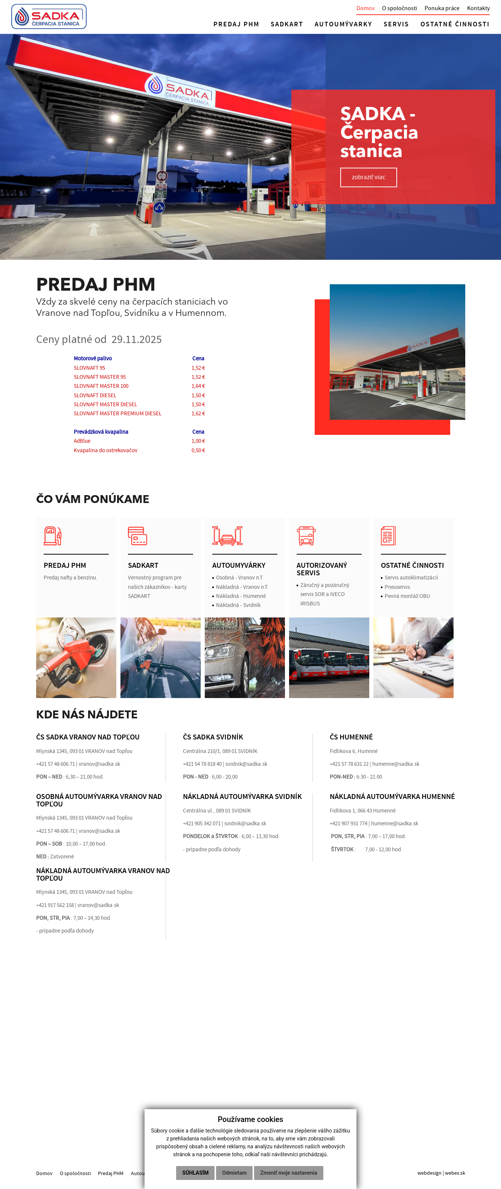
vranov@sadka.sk (99, 763)
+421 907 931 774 (348, 823)
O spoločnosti (399, 8)
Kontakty (478, 8)
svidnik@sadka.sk (246, 763)
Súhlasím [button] (195, 1173)
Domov (365, 8)
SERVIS (396, 24)
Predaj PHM (111, 1173)
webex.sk (455, 1172)
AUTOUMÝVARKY (343, 24)
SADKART (287, 24)
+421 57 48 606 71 (55, 763)
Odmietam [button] (234, 1173)
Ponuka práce (442, 8)
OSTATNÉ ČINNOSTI (455, 24)
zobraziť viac (369, 177)
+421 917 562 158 (55, 905)
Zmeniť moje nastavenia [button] (288, 1173)
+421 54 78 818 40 (202, 763)
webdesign (429, 1172)
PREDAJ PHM (236, 24)
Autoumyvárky (148, 1173)
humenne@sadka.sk (394, 823)
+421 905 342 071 (202, 823)
